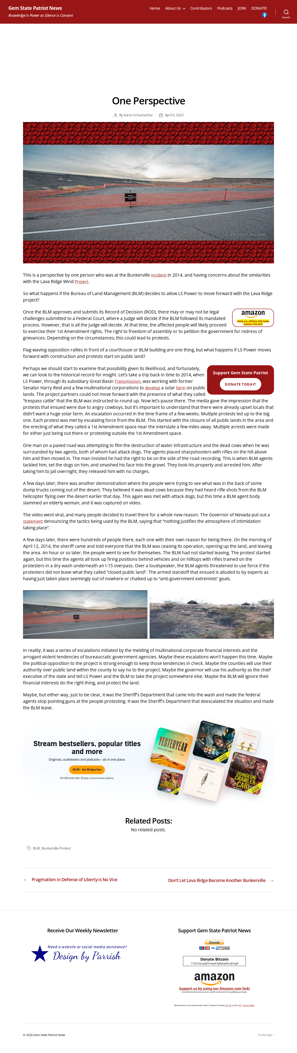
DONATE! (259, 8)
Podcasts (225, 8)
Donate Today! (240, 384)
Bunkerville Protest (56, 848)
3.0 (230, 1012)
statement (33, 521)
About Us (173, 8)
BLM (36, 848)
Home (155, 8)
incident (159, 275)
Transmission (128, 381)
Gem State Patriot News (35, 8)
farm (182, 388)
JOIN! (242, 8)
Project (82, 282)
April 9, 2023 (174, 115)
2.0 (226, 1012)
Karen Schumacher (138, 115)
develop (153, 388)
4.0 (240, 1012)
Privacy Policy (249, 1012)
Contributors (201, 8)
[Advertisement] (148, 55)
